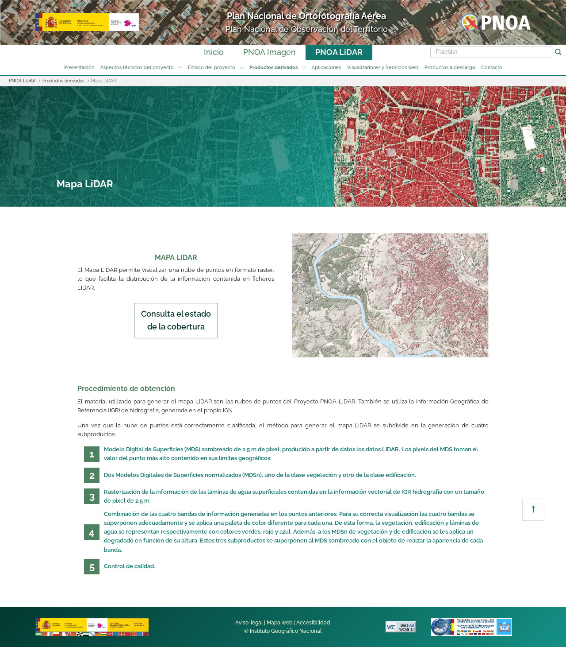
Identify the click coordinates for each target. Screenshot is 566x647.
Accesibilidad (313, 623)
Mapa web (279, 623)
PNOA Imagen (269, 52)
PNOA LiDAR (339, 52)
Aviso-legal (249, 623)
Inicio (214, 52)
